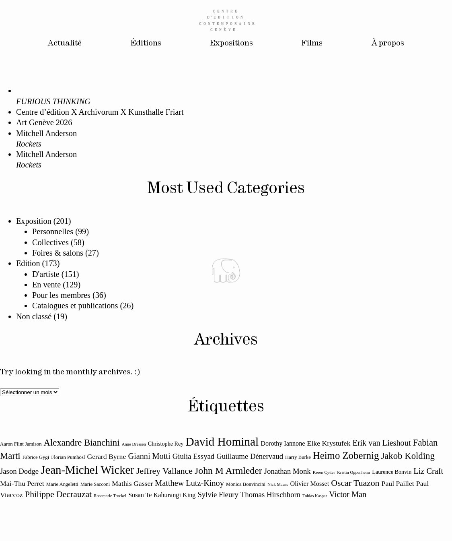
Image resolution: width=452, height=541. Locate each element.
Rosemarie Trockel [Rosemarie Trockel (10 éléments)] (110, 496)
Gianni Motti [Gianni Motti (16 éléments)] (149, 456)
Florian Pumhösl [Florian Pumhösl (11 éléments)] (68, 457)
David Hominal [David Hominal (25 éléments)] (222, 441)
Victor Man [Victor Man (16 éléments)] (347, 494)
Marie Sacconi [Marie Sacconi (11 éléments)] (95, 484)
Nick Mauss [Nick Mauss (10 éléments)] (277, 484)
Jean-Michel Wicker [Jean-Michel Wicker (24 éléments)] (87, 469)
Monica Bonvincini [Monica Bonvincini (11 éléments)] (245, 484)
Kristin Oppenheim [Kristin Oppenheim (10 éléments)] (353, 472)
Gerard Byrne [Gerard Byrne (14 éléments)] (106, 456)
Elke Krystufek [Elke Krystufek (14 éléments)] (329, 443)
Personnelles (52, 231)
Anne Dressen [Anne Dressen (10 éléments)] (134, 444)
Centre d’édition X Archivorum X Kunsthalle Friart (100, 111)
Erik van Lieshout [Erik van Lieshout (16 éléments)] (381, 442)
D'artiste (46, 274)
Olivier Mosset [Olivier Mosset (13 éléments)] (309, 483)
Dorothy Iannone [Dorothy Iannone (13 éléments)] (283, 443)
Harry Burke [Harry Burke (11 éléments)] (298, 457)
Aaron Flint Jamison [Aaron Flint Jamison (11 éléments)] (21, 444)
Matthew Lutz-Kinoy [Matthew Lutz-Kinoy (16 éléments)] (189, 483)
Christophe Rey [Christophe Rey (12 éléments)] (166, 443)
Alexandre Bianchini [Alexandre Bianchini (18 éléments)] (82, 443)
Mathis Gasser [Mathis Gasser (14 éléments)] (132, 483)
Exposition (33, 221)
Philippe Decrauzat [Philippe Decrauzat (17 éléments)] (58, 494)
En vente (46, 284)
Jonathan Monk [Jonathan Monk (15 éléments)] (287, 471)
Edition (28, 263)
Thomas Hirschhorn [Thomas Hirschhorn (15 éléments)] (270, 494)
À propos (388, 43)
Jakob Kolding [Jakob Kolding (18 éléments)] (407, 456)
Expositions (231, 43)
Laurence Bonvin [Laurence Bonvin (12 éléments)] (391, 472)
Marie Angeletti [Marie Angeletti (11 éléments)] (62, 484)
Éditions (146, 43)
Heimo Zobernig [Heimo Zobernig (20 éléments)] (346, 455)
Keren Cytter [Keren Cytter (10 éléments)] (324, 472)
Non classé (33, 316)
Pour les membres (61, 295)
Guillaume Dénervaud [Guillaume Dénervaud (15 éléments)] (249, 456)
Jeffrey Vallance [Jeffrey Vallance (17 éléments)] (164, 471)
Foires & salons (57, 252)
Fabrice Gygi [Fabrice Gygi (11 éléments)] (36, 457)
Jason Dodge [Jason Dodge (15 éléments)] (19, 471)
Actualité (65, 43)
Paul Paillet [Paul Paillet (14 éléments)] (398, 483)
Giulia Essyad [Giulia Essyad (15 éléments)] (194, 456)
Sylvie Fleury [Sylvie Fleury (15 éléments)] (217, 494)
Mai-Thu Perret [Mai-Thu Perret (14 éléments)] (22, 483)
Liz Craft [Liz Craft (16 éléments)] (428, 471)
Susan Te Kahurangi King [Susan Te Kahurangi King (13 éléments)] (161, 495)
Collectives (50, 242)
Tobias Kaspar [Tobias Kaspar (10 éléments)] (314, 496)
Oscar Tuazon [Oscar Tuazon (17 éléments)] (355, 483)
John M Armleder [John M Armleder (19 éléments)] (228, 470)
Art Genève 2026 (44, 122)
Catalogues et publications (75, 305)
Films (312, 43)
